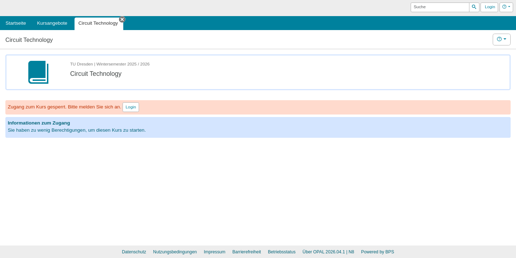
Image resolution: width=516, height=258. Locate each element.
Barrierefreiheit (246, 251)
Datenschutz (134, 251)
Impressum (214, 251)
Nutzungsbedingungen (175, 251)
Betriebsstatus (282, 251)
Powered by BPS (377, 251)
